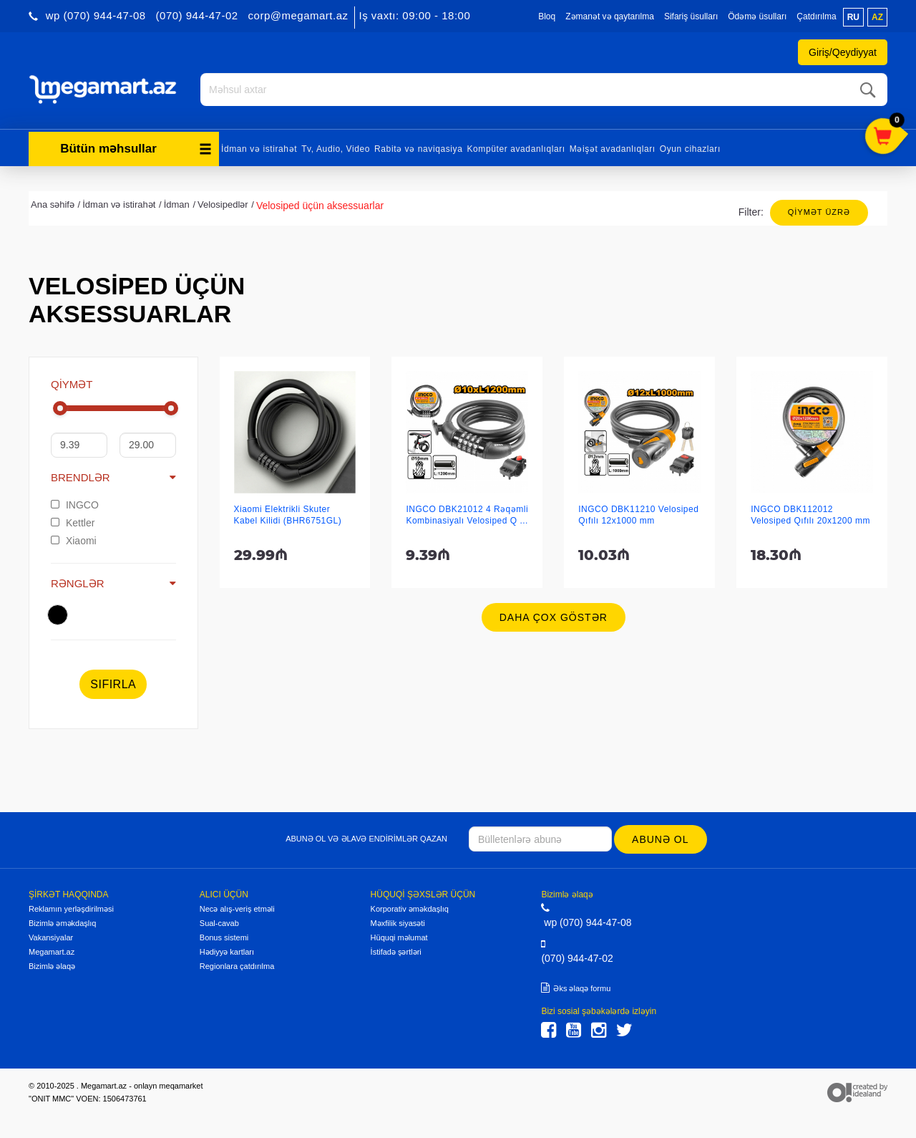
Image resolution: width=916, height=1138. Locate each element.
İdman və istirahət (259, 149)
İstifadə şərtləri (396, 951)
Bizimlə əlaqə (52, 966)
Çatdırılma (816, 16)
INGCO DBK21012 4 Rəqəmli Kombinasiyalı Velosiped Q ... (467, 514)
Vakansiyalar (51, 937)
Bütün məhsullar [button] (136, 148)
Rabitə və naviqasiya (418, 149)
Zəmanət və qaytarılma (609, 16)
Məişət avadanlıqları (613, 149)
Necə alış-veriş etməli (237, 909)
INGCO (75, 505)
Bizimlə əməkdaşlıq (62, 923)
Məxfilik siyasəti (398, 923)
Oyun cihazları (690, 149)
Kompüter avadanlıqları (516, 149)
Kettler (72, 523)
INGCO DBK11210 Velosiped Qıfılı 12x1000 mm (638, 514)
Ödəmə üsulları (757, 16)
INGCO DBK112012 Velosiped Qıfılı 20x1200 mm (810, 514)
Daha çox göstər (554, 617)
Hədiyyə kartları (227, 951)
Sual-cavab (219, 923)
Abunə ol (660, 839)
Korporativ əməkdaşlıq (410, 909)
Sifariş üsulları (691, 16)
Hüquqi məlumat (399, 937)
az (877, 17)
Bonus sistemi (224, 937)
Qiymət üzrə (819, 212)
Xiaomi (74, 540)
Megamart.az (51, 951)
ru (853, 17)
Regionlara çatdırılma (237, 966)
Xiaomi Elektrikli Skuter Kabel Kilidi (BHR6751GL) (288, 514)
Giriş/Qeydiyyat (843, 52)
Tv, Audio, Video (335, 149)
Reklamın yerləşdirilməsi (71, 909)
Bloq (546, 16)
